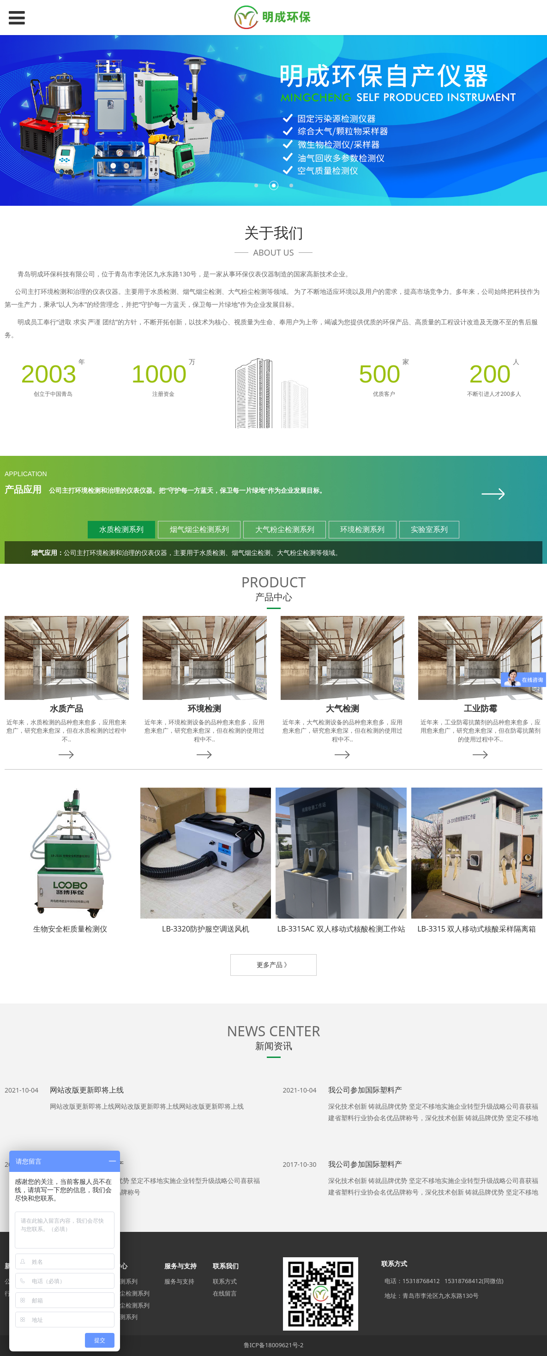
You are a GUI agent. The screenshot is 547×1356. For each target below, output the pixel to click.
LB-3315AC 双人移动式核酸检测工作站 (341, 929)
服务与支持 (179, 1281)
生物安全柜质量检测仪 (70, 929)
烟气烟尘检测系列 (126, 1293)
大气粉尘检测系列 (126, 1305)
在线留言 (225, 1293)
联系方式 (225, 1281)
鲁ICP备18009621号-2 (274, 1345)
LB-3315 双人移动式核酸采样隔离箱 (476, 929)
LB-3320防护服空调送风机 (205, 929)
